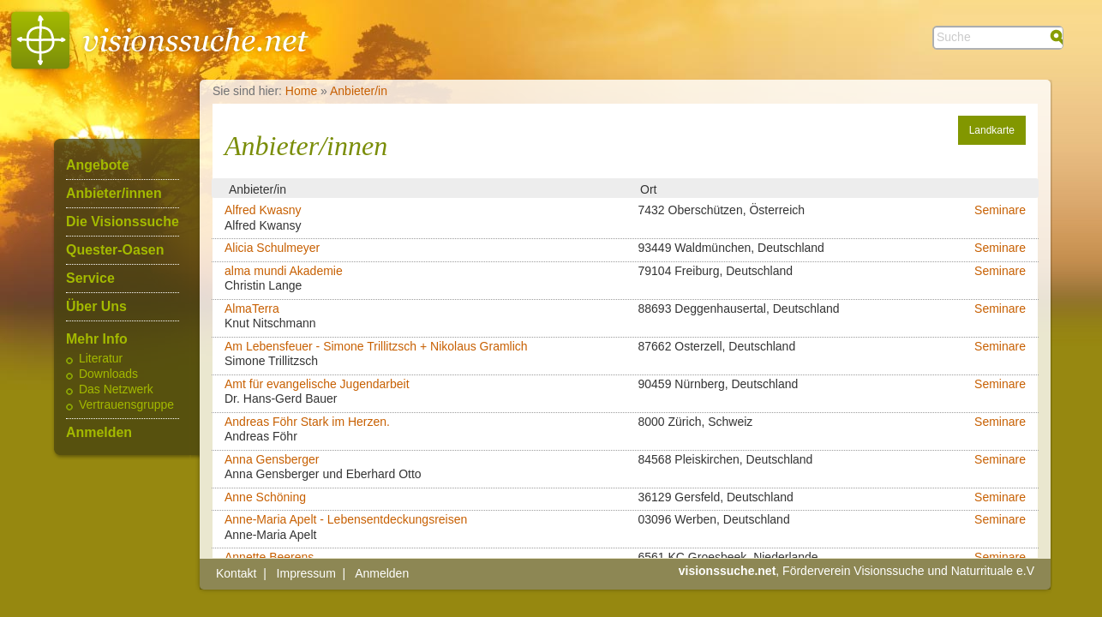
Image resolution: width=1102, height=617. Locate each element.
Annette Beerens (269, 557)
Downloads (108, 374)
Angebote (97, 165)
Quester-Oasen (115, 250)
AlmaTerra (252, 308)
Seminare (1000, 210)
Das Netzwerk (116, 390)
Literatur (101, 359)
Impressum (306, 573)
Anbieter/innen (114, 194)
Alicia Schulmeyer (272, 248)
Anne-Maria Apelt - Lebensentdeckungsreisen (346, 519)
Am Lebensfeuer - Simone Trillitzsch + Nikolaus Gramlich (376, 346)
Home (301, 91)
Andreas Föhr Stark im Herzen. (307, 421)
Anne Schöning (265, 497)
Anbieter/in (358, 91)
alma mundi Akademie (284, 271)
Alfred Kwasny (263, 210)
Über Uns (96, 307)
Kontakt (236, 573)
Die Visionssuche (122, 222)
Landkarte (992, 130)
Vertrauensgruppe (126, 405)
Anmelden (99, 433)
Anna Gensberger (272, 459)
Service (90, 278)
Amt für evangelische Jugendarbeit (317, 384)
